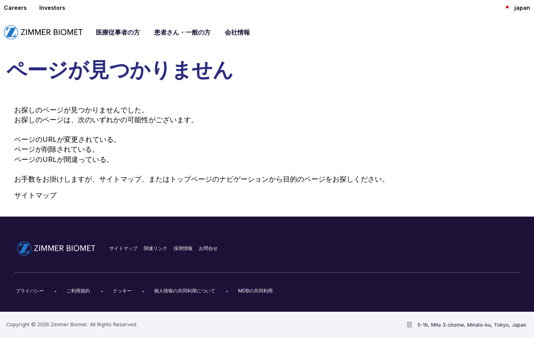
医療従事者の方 (118, 32)
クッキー (122, 291)
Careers (15, 7)
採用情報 (183, 248)
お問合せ (208, 248)
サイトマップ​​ (123, 248)
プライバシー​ (30, 291)
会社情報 (237, 32)
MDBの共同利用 (255, 291)
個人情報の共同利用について (184, 291)
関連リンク (155, 248)
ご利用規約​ (78, 291)
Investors (52, 7)
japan (517, 7)
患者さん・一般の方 (182, 32)
